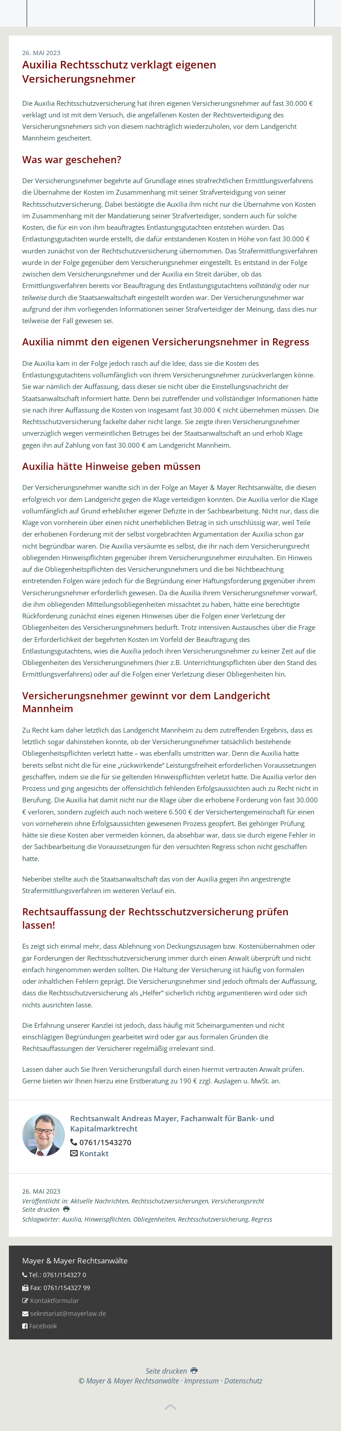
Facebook (43, 1326)
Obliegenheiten (154, 1219)
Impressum (201, 1381)
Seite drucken (45, 1209)
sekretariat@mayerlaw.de (68, 1313)
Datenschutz (243, 1381)
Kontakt (94, 1153)
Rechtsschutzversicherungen (169, 1201)
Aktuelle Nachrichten (99, 1201)
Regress (261, 1219)
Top (170, 1407)
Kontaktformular (54, 1300)
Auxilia (71, 1219)
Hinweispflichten (107, 1219)
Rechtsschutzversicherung (213, 1219)
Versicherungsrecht (237, 1201)
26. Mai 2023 (41, 1191)
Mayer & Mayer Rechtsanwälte (170, 11)
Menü (13, 13)
